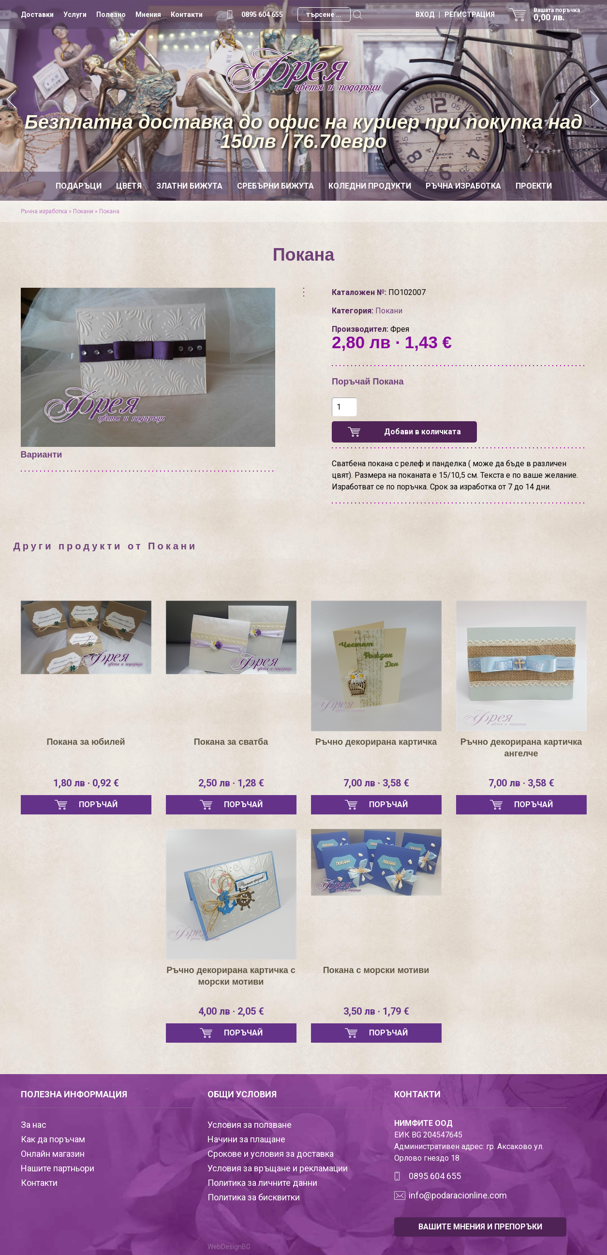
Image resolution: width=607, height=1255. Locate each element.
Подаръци (79, 186)
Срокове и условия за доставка (270, 1154)
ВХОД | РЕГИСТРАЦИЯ (455, 14)
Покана (109, 211)
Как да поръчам (53, 1139)
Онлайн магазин (53, 1154)
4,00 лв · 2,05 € (231, 1011)
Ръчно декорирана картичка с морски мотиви (231, 976)
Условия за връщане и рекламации (277, 1168)
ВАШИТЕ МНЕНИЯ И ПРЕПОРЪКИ (480, 1226)
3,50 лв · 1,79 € (376, 1011)
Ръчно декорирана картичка (376, 742)
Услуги (75, 14)
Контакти (187, 14)
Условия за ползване (249, 1125)
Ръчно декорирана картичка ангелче (521, 747)
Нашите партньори (57, 1168)
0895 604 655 (262, 14)
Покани (84, 211)
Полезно (111, 14)
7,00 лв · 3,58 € (376, 783)
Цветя (129, 186)
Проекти (534, 186)
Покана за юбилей (85, 742)
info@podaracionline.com (458, 1195)
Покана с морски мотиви (376, 970)
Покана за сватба (231, 742)
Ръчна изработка (463, 186)
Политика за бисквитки (253, 1197)
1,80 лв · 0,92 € (86, 783)
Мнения (148, 14)
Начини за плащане (246, 1139)
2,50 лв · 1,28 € (231, 783)
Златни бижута (189, 186)
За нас (33, 1125)
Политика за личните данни (262, 1183)
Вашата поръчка (560, 14)
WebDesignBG (229, 1246)
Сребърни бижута (275, 186)
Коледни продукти (369, 186)
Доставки (37, 14)
